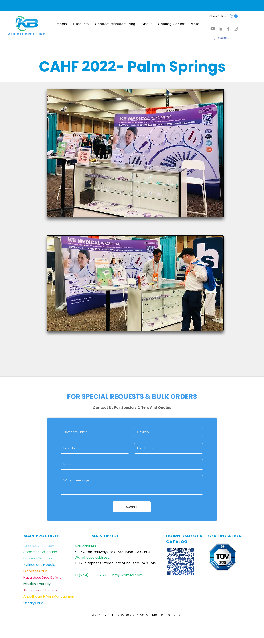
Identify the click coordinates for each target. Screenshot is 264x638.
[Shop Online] (218, 16)
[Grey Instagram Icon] (235, 28)
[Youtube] (212, 28)
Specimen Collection (40, 552)
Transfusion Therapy (40, 590)
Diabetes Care (35, 571)
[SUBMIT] (132, 506)
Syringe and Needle (39, 564)
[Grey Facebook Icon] (228, 28)
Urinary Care (33, 603)
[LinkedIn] (220, 28)
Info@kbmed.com (127, 575)
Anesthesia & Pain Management (49, 596)
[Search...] (224, 38)
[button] (81, 23)
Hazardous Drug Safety (42, 577)
